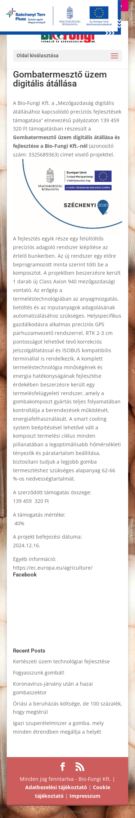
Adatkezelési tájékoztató (56, 787)
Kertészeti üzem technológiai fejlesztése (61, 661)
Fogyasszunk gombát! (38, 672)
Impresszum (84, 795)
